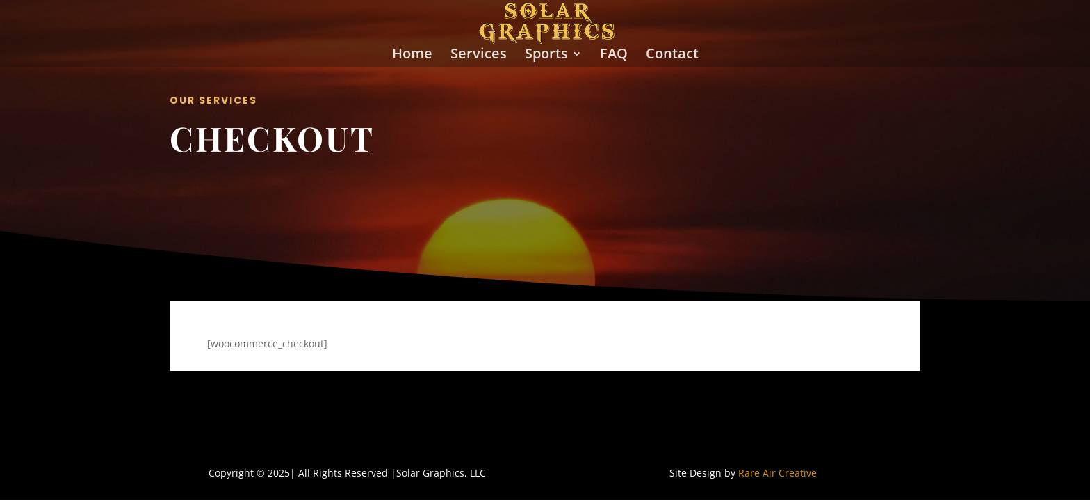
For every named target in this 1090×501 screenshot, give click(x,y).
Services (478, 56)
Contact (672, 56)
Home (412, 56)
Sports (546, 56)
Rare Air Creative (777, 472)
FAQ (614, 56)
